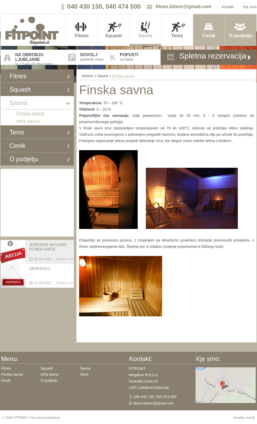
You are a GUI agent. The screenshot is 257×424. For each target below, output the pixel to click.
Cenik (208, 35)
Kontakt (228, 7)
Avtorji (250, 418)
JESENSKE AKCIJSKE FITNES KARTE (48, 247)
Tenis (177, 35)
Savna (145, 35)
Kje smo (249, 7)
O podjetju (241, 35)
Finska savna (30, 113)
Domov (87, 76)
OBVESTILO (39, 268)
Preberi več (64, 259)
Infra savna (28, 121)
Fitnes (82, 35)
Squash (113, 35)
